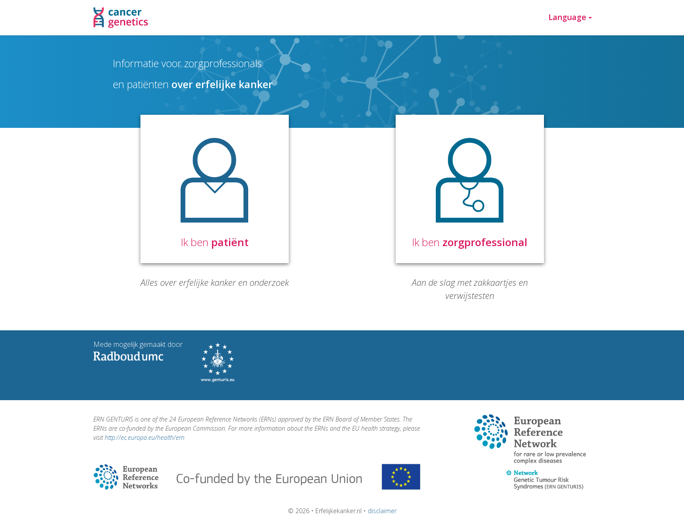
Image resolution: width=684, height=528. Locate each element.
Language (570, 17)
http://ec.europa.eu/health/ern (145, 437)
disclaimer (382, 511)
